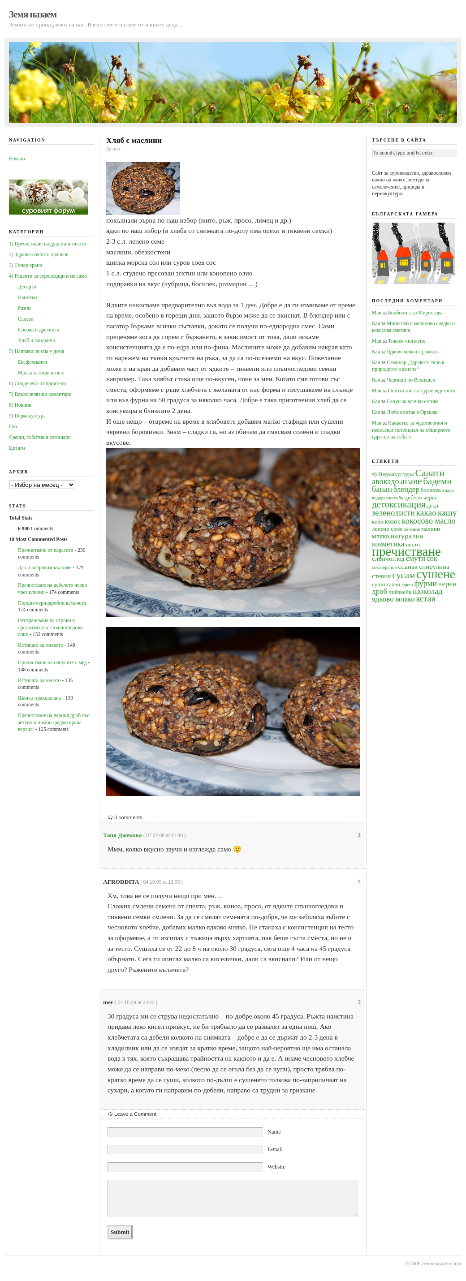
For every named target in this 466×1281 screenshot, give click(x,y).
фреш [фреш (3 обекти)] (407, 584)
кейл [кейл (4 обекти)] (378, 521)
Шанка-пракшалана (39, 698)
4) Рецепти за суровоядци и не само (48, 276)
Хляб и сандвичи (36, 340)
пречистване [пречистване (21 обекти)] (406, 551)
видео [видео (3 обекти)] (448, 490)
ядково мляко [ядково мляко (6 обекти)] (393, 599)
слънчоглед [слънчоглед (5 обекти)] (388, 558)
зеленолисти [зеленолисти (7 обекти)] (393, 512)
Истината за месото (39, 680)
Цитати (17, 448)
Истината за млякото (40, 645)
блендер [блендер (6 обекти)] (406, 489)
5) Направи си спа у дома (36, 351)
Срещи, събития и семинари (40, 437)
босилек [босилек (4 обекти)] (431, 489)
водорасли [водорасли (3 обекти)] (382, 497)
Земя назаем (32, 14)
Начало (17, 158)
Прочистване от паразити (45, 550)
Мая (376, 312)
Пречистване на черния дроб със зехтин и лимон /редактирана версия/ (53, 722)
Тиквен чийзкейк (406, 341)
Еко (13, 426)
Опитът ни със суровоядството (421, 390)
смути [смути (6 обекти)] (415, 558)
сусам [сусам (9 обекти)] (403, 575)
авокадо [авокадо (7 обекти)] (385, 481)
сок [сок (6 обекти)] (432, 558)
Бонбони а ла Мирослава (415, 312)
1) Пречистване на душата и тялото (47, 243)
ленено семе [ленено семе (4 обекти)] (387, 528)
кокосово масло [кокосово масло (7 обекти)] (429, 520)
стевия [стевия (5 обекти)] (381, 576)
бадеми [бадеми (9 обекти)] (437, 481)
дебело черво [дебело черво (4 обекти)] (421, 497)
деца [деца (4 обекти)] (432, 505)
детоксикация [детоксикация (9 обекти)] (399, 504)
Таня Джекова (122, 835)
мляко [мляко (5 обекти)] (380, 536)
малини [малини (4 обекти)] (430, 528)
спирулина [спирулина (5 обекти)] (434, 566)
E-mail (275, 1149)
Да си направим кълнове (45, 567)
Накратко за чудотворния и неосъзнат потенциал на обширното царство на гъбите (411, 429)
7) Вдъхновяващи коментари (40, 394)
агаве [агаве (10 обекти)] (411, 481)
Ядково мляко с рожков (412, 351)
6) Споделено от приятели (37, 383)
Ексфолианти (32, 362)
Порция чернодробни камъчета (52, 603)
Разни (24, 308)
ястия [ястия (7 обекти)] (426, 598)
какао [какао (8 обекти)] (426, 512)
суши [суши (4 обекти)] (378, 584)
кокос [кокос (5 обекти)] (392, 521)
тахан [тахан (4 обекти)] (393, 584)
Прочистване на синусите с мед (52, 662)
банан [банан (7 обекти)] (382, 489)
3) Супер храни (26, 265)
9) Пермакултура (27, 415)
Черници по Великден (411, 380)
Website (276, 1167)
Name (274, 1132)
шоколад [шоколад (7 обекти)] (427, 591)
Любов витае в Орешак (412, 412)
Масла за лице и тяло (41, 372)
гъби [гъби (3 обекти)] (398, 497)
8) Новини (20, 405)
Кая (376, 323)
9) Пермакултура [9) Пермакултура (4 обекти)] (393, 474)
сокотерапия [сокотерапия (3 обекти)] (384, 567)
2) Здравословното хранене (39, 254)
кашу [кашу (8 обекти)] (447, 512)
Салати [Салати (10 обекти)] (429, 473)
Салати (26, 319)
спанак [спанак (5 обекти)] (408, 566)
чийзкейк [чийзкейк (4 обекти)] (399, 592)
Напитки (27, 297)
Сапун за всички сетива (412, 401)
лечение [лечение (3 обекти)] (412, 529)
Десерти (27, 286)
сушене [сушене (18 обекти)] (435, 574)
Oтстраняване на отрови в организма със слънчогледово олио (50, 627)
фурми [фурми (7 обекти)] (425, 583)
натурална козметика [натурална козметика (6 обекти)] (397, 540)
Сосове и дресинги (38, 329)
